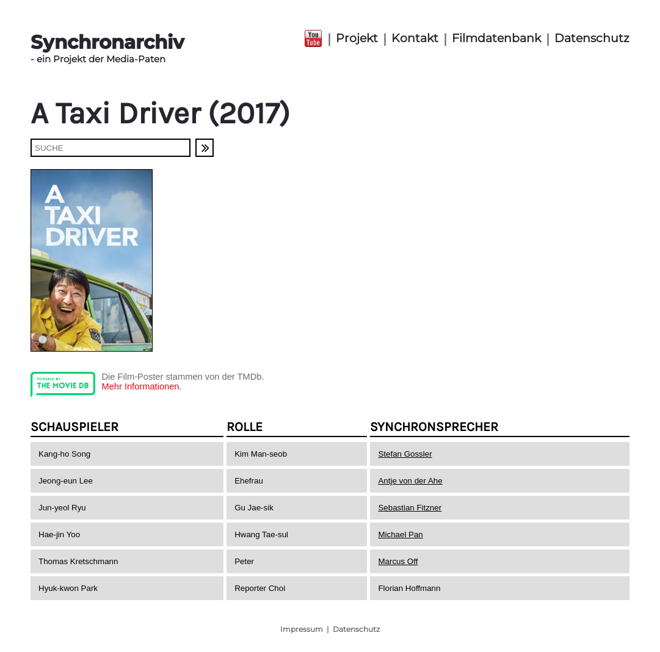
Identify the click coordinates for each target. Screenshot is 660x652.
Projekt (357, 38)
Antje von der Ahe (410, 480)
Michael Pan (400, 534)
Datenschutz (591, 38)
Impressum (301, 629)
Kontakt (414, 38)
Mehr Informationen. (141, 386)
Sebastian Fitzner (409, 507)
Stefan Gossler (405, 453)
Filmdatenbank (496, 38)
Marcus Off (398, 561)
